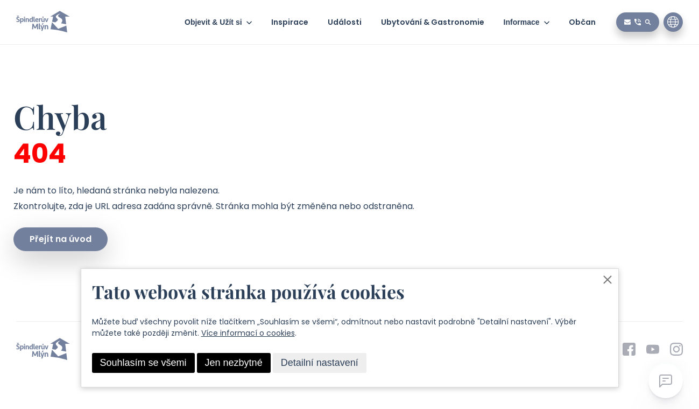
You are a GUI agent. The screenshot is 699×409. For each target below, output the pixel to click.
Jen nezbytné (234, 362)
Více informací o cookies (248, 333)
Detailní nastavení (319, 362)
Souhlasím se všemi (143, 362)
